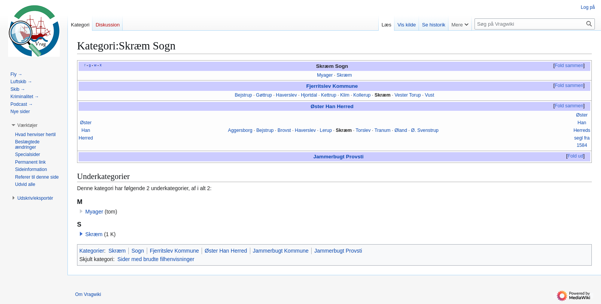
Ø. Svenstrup (424, 130)
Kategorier (91, 251)
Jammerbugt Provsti (339, 156)
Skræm (344, 75)
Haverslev (286, 95)
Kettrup (329, 95)
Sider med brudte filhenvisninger (155, 259)
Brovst (284, 130)
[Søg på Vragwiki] (535, 24)
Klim (345, 95)
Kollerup (362, 95)
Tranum (382, 130)
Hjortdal (309, 95)
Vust (429, 95)
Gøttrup (264, 95)
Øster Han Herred (331, 106)
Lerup (326, 130)
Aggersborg (240, 130)
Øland (400, 130)
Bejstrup (243, 95)
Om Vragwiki (88, 294)
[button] (81, 234)
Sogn (137, 251)
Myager (325, 75)
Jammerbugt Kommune (281, 251)
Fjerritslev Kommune (332, 86)
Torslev (363, 130)
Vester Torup (407, 95)
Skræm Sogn (332, 66)
